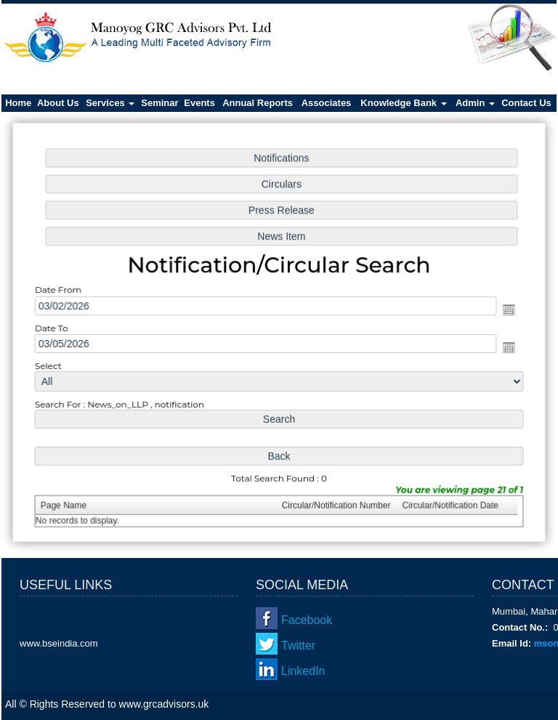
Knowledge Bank (403, 102)
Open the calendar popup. (505, 309)
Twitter (298, 645)
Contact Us (526, 102)
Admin (475, 102)
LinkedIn (303, 671)
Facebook (306, 620)
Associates (327, 102)
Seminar (159, 102)
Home (18, 102)
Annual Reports (257, 102)
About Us (58, 102)
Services (110, 102)
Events (199, 102)
